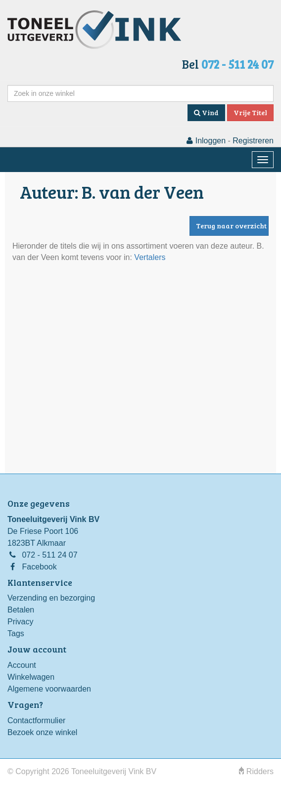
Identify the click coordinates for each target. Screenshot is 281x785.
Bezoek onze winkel (42, 732)
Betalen (20, 610)
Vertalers (149, 257)
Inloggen (206, 140)
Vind (206, 112)
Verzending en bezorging (51, 598)
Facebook (39, 567)
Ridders (256, 771)
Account (21, 665)
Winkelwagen (30, 677)
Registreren (253, 140)
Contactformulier (36, 720)
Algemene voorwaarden (49, 689)
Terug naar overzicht (231, 225)
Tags (15, 633)
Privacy (20, 621)
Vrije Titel (250, 112)
